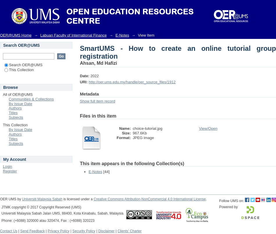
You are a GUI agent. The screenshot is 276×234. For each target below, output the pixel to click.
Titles (13, 113)
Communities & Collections (31, 99)
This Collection (19, 70)
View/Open (208, 128)
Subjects (16, 117)
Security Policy (83, 231)
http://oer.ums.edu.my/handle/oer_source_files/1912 (132, 82)
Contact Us (8, 231)
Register (10, 171)
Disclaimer (106, 231)
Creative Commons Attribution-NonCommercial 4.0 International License (150, 199)
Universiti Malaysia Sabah (42, 199)
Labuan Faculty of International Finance (73, 35)
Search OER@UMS (23, 65)
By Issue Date (20, 104)
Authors (15, 108)
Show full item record (97, 101)
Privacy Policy (58, 231)
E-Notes (122, 35)
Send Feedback (32, 231)
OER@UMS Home (16, 35)
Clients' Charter (129, 231)
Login (7, 166)
